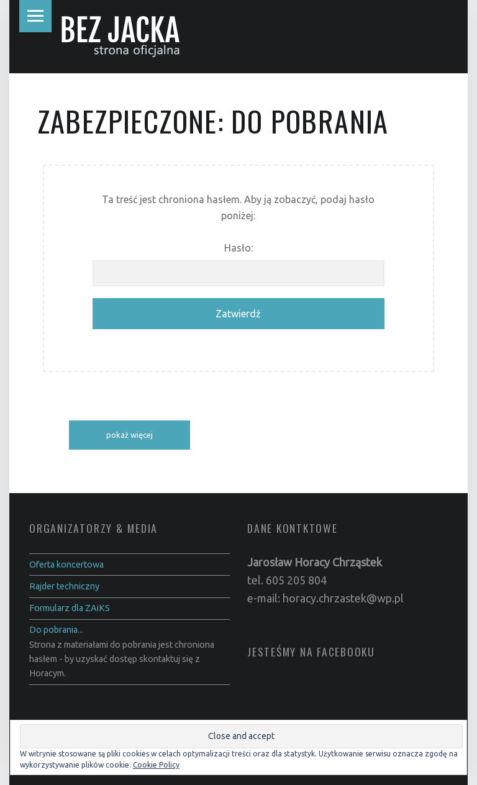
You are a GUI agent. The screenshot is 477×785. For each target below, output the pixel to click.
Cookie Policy (156, 765)
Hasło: (238, 264)
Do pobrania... (56, 630)
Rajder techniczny (64, 586)
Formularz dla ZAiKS (69, 608)
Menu (35, 16)
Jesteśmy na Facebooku (311, 651)
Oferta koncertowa (66, 564)
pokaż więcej (129, 434)
